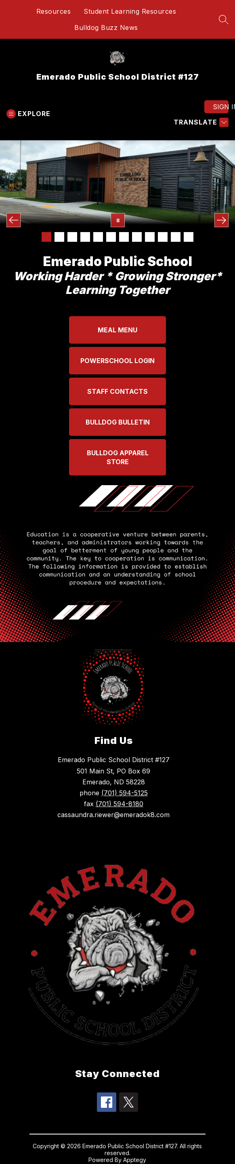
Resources (53, 11)
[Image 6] (111, 237)
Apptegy (134, 1159)
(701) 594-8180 (119, 804)
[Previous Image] (13, 220)
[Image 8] (137, 237)
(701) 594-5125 (124, 793)
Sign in (221, 107)
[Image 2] (59, 237)
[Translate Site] (200, 122)
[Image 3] (72, 237)
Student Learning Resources (130, 11)
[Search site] (224, 19)
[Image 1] (46, 237)
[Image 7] (124, 237)
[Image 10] (163, 237)
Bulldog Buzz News (106, 27)
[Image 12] (188, 237)
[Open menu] (28, 114)
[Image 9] (150, 237)
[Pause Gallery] (118, 220)
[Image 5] (98, 237)
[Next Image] (221, 220)
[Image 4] (85, 237)
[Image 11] (175, 237)
